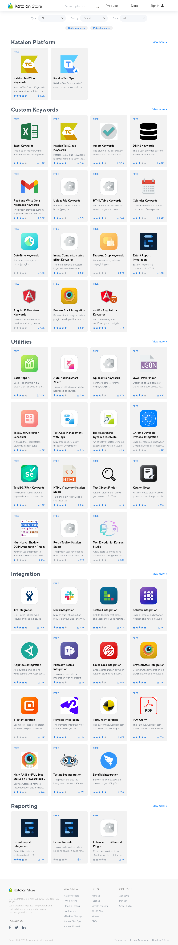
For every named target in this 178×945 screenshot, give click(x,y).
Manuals (96, 895)
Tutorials (96, 900)
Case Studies (125, 906)
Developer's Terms (160, 940)
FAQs (94, 921)
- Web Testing (71, 900)
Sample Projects (100, 906)
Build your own (76, 28)
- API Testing (70, 911)
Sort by (74, 18)
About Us (124, 895)
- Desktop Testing (73, 916)
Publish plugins (101, 28)
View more (159, 41)
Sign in (157, 5)
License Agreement (139, 940)
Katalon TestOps (72, 921)
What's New (97, 911)
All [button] (43, 18)
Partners (123, 900)
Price (115, 18)
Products (112, 5)
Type (34, 18)
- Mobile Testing (72, 906)
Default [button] (87, 18)
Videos (95, 916)
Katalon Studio (71, 895)
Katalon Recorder (73, 926)
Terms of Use (120, 940)
